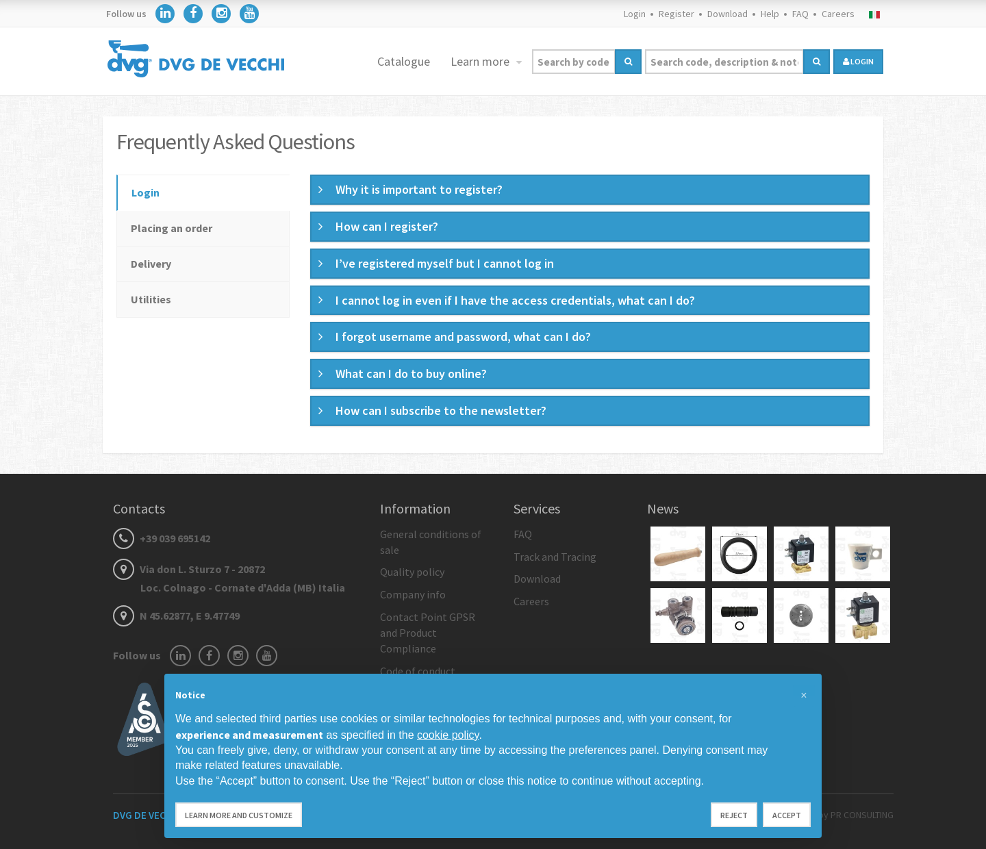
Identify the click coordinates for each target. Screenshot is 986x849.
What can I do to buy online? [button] (411, 373)
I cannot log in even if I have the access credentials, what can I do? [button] (515, 300)
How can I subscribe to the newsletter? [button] (441, 410)
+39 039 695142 (161, 538)
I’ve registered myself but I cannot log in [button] (445, 263)
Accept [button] (786, 815)
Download (727, 14)
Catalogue (403, 61)
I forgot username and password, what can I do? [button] (463, 336)
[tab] (590, 190)
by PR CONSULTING (856, 815)
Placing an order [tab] (171, 228)
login (858, 61)
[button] (804, 696)
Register (676, 14)
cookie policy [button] (448, 735)
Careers (838, 14)
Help (770, 14)
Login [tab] (145, 192)
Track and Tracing (555, 556)
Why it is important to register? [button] (419, 189)
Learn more (481, 61)
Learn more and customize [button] (238, 815)
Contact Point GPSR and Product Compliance (427, 632)
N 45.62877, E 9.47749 (176, 615)
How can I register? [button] (387, 226)
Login (635, 14)
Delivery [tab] (151, 263)
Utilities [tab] (151, 299)
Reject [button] (734, 815)
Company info (413, 594)
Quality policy (412, 572)
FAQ (800, 14)
